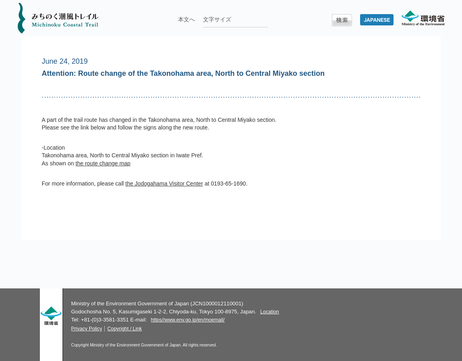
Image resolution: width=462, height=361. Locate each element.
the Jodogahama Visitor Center (164, 183)
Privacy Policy (86, 329)
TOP (415, 271)
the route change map (103, 163)
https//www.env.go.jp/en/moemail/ (188, 320)
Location (269, 312)
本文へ (186, 19)
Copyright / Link (124, 329)
